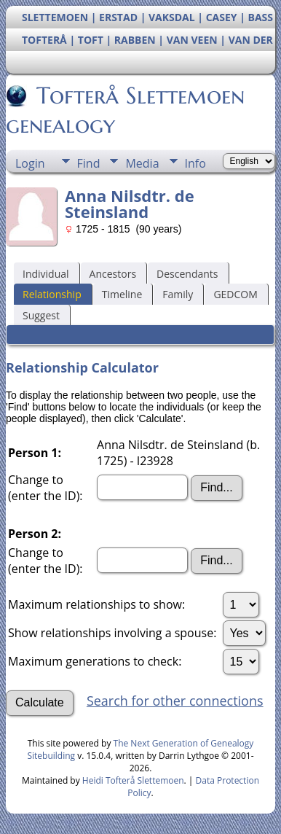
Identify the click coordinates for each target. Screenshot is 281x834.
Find (88, 163)
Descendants (187, 274)
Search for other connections (175, 700)
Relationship (52, 294)
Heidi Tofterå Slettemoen (133, 780)
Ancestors (113, 274)
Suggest (41, 315)
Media (142, 163)
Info (195, 163)
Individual (46, 274)
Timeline (122, 294)
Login (30, 163)
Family (177, 294)
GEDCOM (235, 294)
